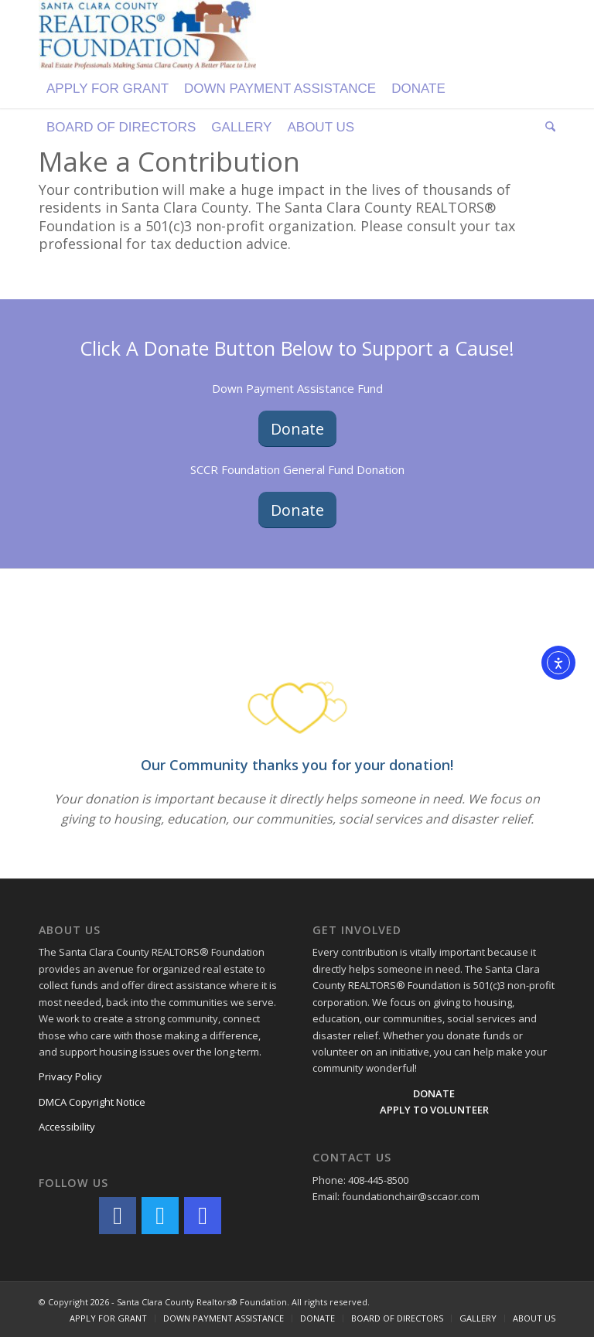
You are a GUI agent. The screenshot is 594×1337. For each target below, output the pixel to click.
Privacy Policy (70, 1076)
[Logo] (147, 35)
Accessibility (67, 1127)
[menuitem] (107, 89)
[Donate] (297, 429)
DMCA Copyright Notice (92, 1102)
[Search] (546, 127)
